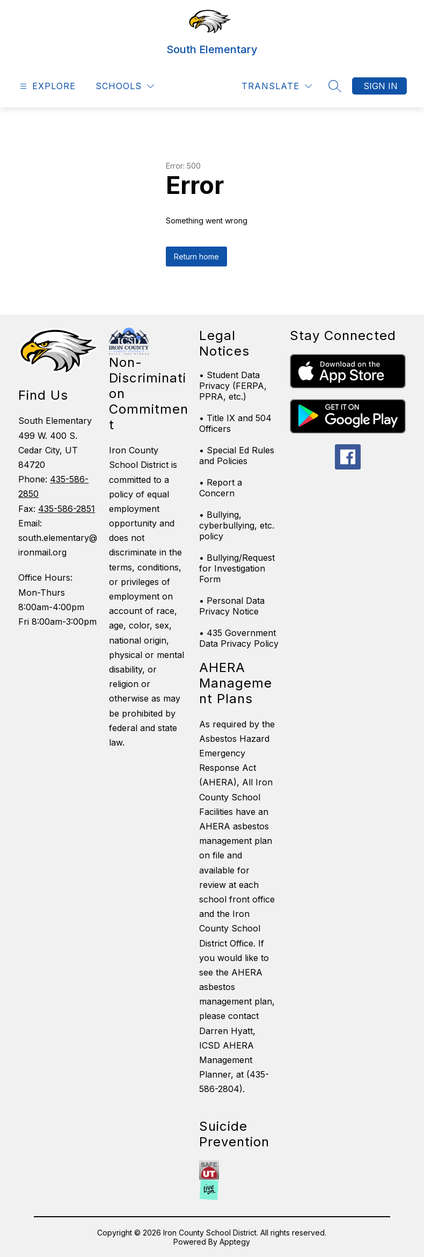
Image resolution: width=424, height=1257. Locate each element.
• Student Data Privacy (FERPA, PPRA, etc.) (233, 386)
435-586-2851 (66, 508)
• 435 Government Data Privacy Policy (239, 638)
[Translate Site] (277, 86)
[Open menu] (46, 86)
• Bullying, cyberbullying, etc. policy (236, 525)
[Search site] (334, 86)
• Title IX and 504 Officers (235, 423)
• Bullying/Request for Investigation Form (237, 568)
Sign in (380, 86)
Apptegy (235, 1241)
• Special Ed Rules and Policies (236, 455)
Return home (196, 256)
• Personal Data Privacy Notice (232, 606)
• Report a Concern (220, 488)
